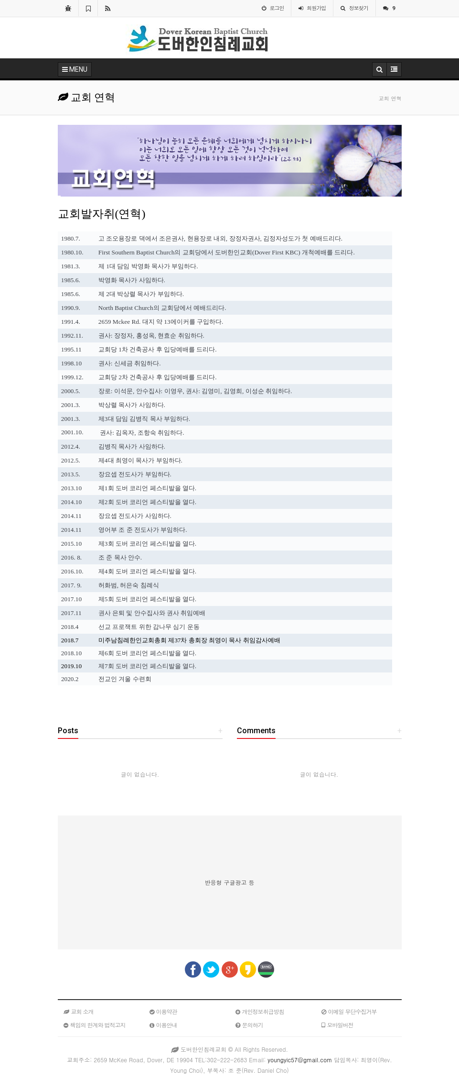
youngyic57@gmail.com (299, 1060)
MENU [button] (74, 69)
